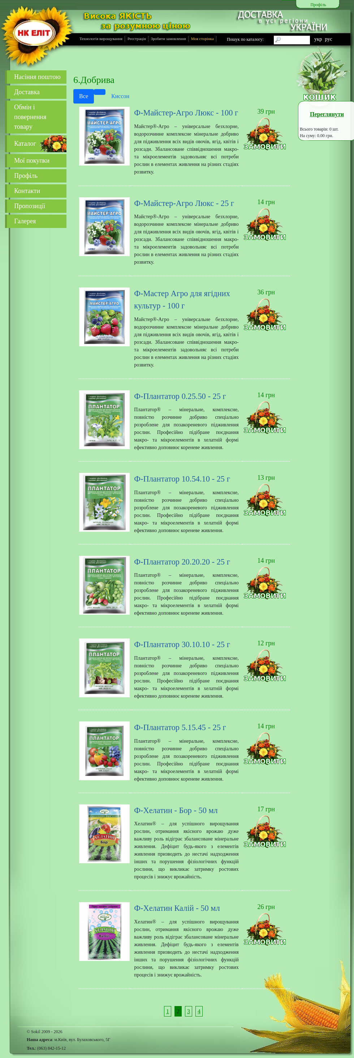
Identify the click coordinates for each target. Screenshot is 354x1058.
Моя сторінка (202, 38)
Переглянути (327, 114)
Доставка (27, 92)
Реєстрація (137, 38)
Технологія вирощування (100, 38)
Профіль (26, 175)
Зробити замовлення (168, 38)
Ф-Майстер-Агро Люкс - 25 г (184, 203)
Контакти (27, 190)
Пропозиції (29, 206)
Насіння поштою (37, 76)
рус (328, 39)
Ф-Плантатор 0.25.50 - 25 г (180, 396)
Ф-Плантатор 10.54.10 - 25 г (182, 478)
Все (83, 96)
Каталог (25, 143)
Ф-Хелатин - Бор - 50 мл (175, 810)
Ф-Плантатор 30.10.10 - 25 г (182, 644)
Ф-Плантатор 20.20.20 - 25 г (182, 561)
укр (318, 39)
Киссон (120, 96)
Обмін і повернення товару (30, 117)
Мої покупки (31, 160)
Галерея (25, 221)
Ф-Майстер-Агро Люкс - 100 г (186, 112)
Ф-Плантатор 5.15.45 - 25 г (180, 727)
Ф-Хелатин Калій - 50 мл (177, 908)
